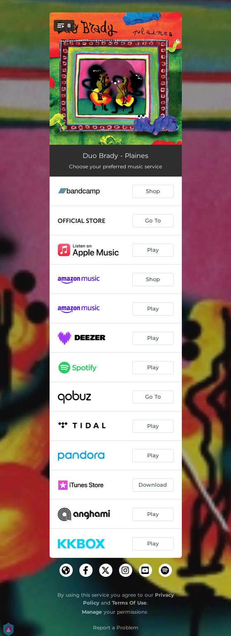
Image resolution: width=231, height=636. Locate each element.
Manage (92, 612)
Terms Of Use (129, 603)
